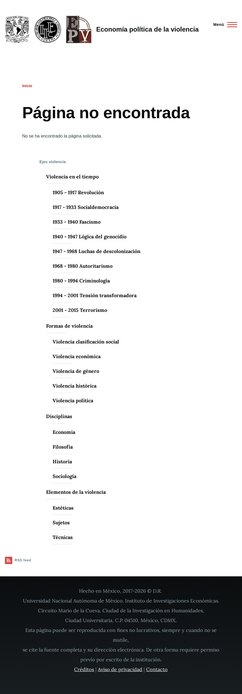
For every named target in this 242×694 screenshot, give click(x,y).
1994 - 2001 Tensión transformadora (95, 295)
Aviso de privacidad (120, 669)
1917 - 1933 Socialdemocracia (86, 207)
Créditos (84, 669)
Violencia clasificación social (86, 342)
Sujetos (61, 522)
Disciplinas (59, 416)
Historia (62, 461)
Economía (64, 432)
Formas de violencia (69, 326)
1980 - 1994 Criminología (81, 281)
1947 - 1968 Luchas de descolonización (96, 251)
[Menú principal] (223, 24)
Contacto (157, 669)
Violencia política (73, 400)
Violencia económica (77, 356)
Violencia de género (76, 371)
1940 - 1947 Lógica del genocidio (89, 236)
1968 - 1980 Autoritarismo (83, 266)
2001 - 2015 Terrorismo (80, 310)
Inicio (27, 86)
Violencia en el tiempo (72, 177)
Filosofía (63, 447)
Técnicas (63, 537)
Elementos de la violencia (76, 492)
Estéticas (63, 508)
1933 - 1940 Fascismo (77, 222)
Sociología (64, 476)
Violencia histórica (74, 386)
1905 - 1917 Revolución (78, 192)
